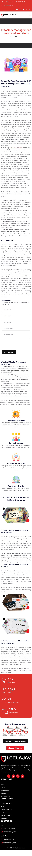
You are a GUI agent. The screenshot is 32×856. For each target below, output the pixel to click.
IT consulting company (15, 148)
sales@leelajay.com (8, 2)
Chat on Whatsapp (15, 748)
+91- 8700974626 (7, 6)
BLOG (3, 806)
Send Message (9, 352)
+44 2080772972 (8, 839)
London (4, 793)
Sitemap (4, 818)
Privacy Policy (6, 815)
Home (12, 37)
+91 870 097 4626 (9, 828)
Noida (3, 787)
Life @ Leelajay (6, 803)
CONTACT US (5, 812)
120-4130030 (20, 2)
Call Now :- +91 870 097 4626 (15, 741)
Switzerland (5, 796)
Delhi (3, 784)
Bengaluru (5, 790)
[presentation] (15, 344)
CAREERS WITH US (7, 809)
